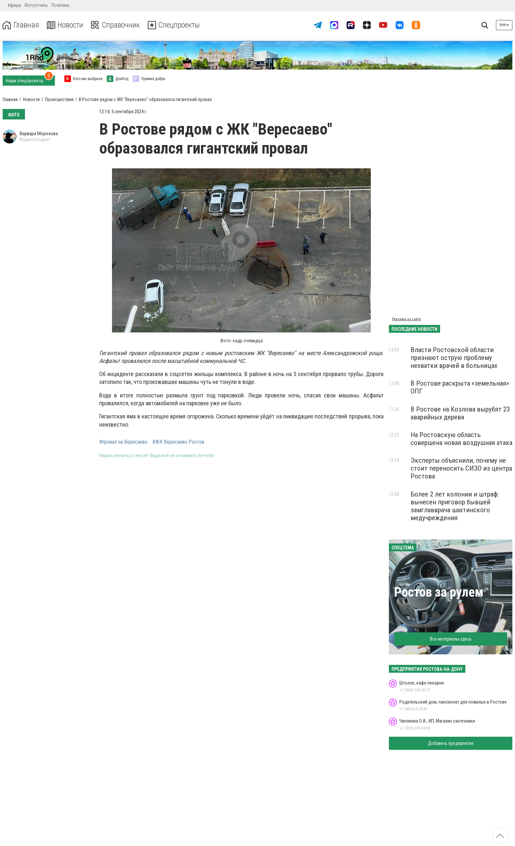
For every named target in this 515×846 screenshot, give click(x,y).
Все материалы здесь (451, 639)
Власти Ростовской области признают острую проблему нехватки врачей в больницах (454, 358)
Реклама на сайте (406, 319)
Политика (60, 5)
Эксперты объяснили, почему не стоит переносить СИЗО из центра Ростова (461, 468)
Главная (21, 25)
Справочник (116, 25)
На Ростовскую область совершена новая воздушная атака (461, 439)
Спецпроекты (175, 25)
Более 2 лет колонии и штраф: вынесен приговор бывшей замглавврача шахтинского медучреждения (455, 506)
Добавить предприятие (451, 743)
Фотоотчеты (36, 5)
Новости (65, 25)
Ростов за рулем (438, 592)
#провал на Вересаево (123, 442)
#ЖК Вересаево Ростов (178, 442)
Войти (504, 25)
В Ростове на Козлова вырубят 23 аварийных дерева (460, 413)
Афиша (14, 5)
